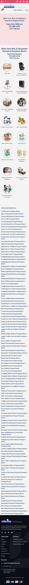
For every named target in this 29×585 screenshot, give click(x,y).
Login (14, 10)
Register (19, 10)
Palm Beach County (18, 539)
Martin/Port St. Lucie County (20, 541)
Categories (4, 541)
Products (3, 544)
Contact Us (4, 551)
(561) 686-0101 (7, 566)
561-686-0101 (14, 26)
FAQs (2, 546)
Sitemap (3, 556)
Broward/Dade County (18, 544)
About (2, 539)
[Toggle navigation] (27, 10)
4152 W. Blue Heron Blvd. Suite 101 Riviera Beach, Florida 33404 (9, 571)
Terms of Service (5, 553)
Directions (3, 548)
